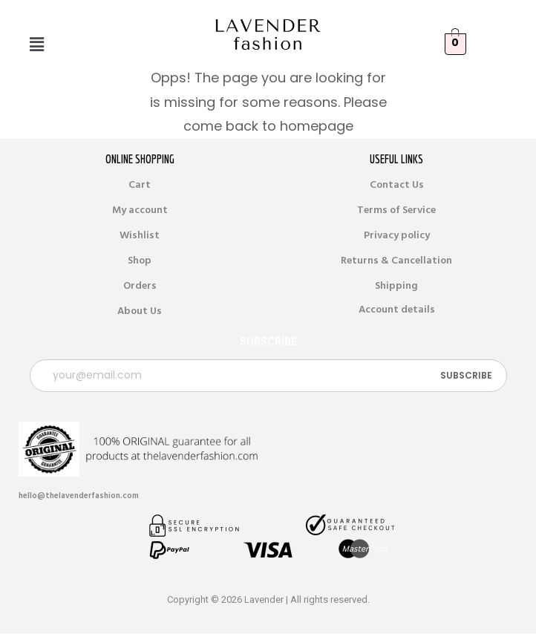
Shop (139, 260)
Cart (139, 184)
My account (140, 210)
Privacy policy (397, 235)
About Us (139, 311)
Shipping (396, 285)
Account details (397, 309)
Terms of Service (396, 210)
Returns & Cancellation (396, 260)
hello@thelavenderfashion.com (79, 495)
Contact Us (397, 184)
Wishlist (140, 235)
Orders (140, 285)
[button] (36, 44)
